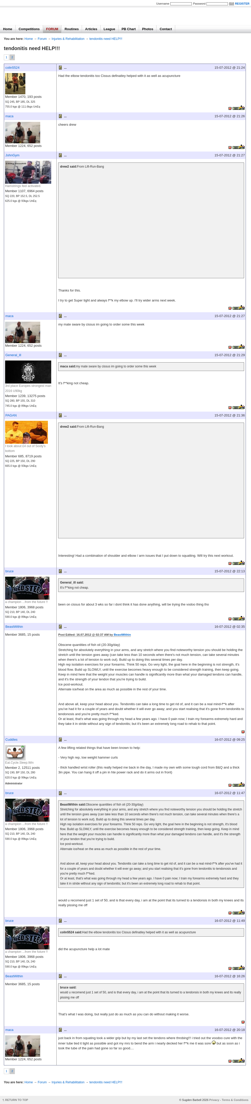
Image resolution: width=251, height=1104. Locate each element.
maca (9, 116)
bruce (9, 571)
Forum (42, 39)
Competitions (29, 29)
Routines (72, 29)
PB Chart (129, 29)
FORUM (52, 29)
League (109, 29)
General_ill (13, 355)
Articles (91, 29)
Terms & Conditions (235, 1099)
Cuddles (11, 739)
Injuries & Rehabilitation (68, 39)
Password (199, 3)
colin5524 (12, 67)
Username (162, 3)
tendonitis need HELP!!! (105, 39)
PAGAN (11, 415)
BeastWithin (14, 627)
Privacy (214, 1099)
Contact (166, 29)
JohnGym (12, 155)
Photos (147, 29)
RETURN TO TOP (16, 1099)
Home (7, 29)
